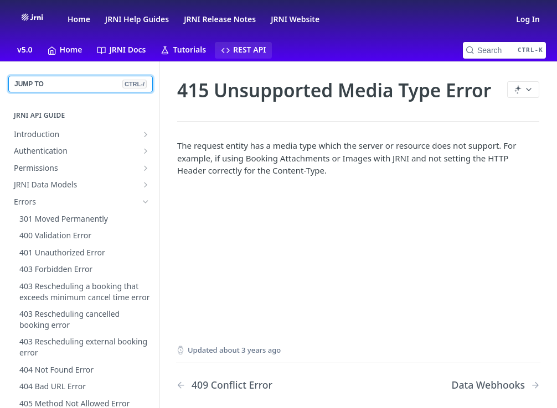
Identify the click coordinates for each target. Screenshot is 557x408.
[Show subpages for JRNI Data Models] (145, 184)
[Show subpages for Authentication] (145, 151)
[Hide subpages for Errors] (145, 201)
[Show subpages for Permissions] (145, 168)
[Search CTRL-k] (504, 50)
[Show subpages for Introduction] (145, 134)
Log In (528, 19)
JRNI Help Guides (137, 19)
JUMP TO (80, 84)
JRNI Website (295, 19)
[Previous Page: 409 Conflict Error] (254, 385)
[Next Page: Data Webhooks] (496, 385)
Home (79, 19)
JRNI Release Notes (220, 19)
